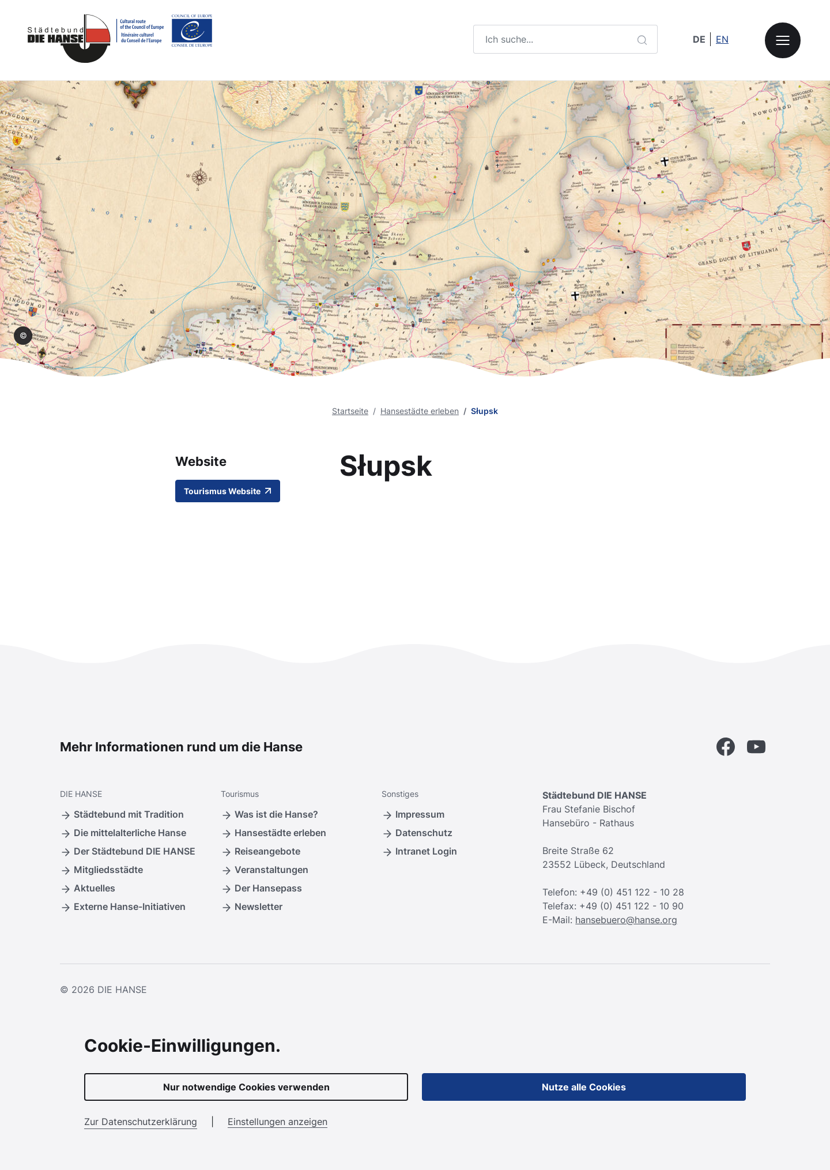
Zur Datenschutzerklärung (140, 1121)
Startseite (350, 411)
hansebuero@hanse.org (626, 920)
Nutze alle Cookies (584, 1087)
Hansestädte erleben (419, 411)
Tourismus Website (227, 491)
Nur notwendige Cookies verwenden (246, 1087)
